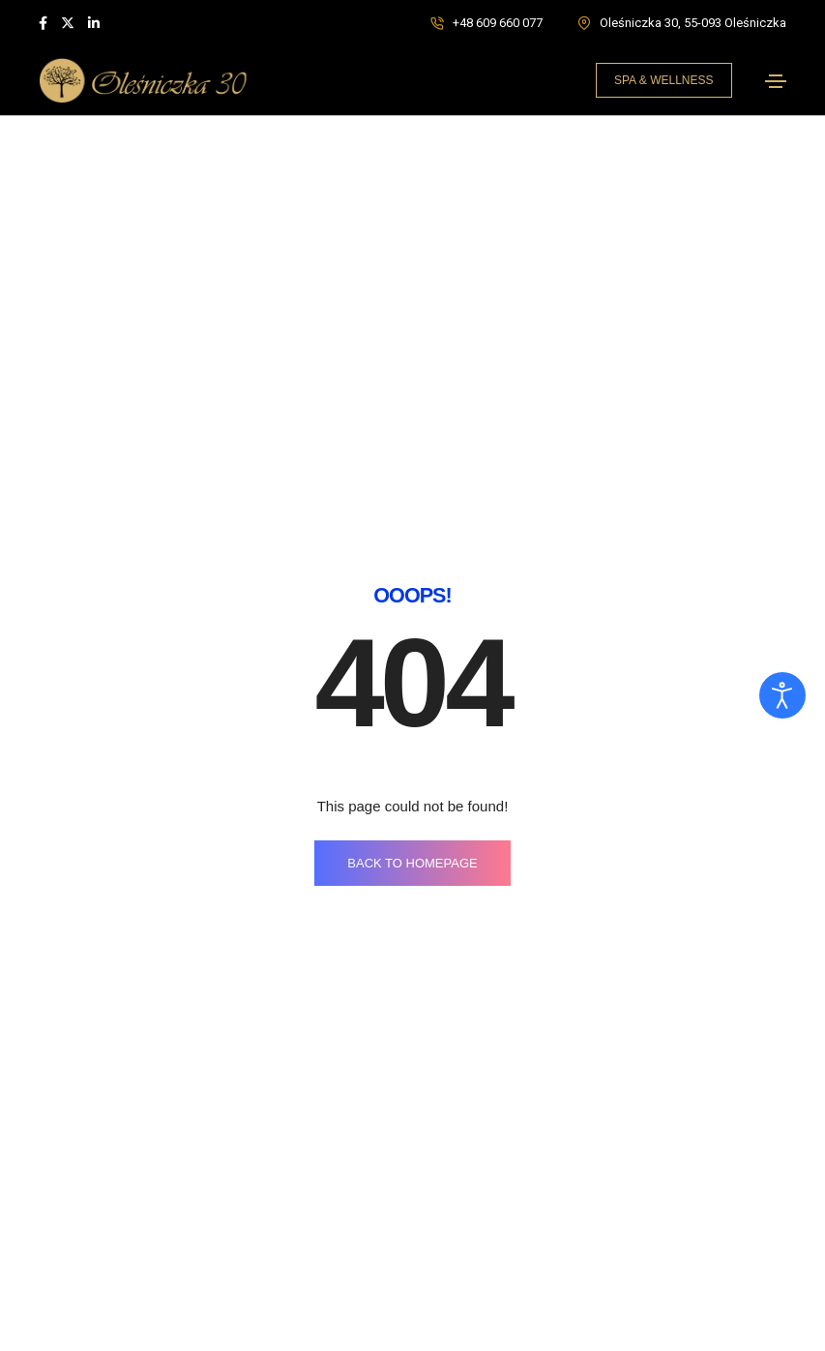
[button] (664, 80)
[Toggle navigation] (775, 81)
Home (58, 1298)
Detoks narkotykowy (491, 1333)
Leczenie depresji (482, 1298)
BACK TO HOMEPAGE (412, 535)
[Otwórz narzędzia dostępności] (782, 695)
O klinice (65, 1333)
